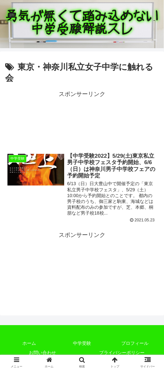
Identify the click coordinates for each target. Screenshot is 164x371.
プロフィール (134, 343)
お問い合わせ (42, 352)
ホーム (29, 343)
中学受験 (82, 343)
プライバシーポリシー (122, 352)
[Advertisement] (82, 119)
